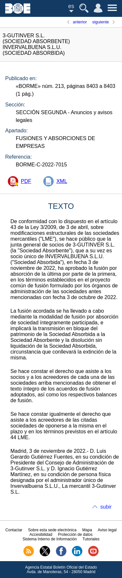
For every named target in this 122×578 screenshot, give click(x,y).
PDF (26, 181)
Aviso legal (107, 530)
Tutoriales (91, 539)
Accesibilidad (41, 534)
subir (106, 507)
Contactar (14, 530)
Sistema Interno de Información (49, 539)
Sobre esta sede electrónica (52, 530)
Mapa (87, 530)
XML (61, 181)
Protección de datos (75, 534)
